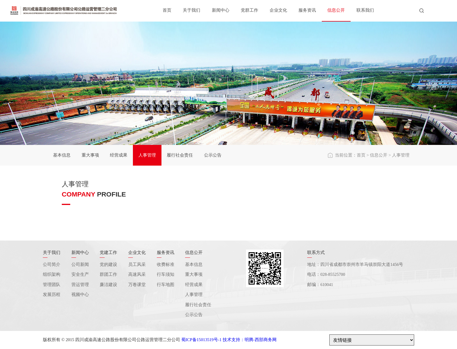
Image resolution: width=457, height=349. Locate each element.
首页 (167, 10)
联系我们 (365, 10)
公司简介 (51, 264)
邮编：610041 (320, 284)
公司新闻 (80, 264)
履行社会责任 (180, 155)
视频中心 (80, 294)
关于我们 (191, 10)
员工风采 (137, 264)
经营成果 (118, 155)
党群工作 (249, 10)
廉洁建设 (108, 284)
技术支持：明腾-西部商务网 (250, 339)
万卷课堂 (137, 284)
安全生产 (80, 274)
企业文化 (278, 10)
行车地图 (165, 284)
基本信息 (62, 155)
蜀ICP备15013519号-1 (201, 339)
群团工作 (108, 274)
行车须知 (165, 274)
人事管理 (147, 155)
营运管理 (80, 284)
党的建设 (108, 264)
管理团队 (51, 284)
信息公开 (336, 10)
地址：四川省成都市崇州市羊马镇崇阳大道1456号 (355, 264)
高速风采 (137, 274)
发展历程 (51, 294)
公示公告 (213, 155)
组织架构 (51, 274)
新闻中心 (220, 10)
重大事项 (90, 155)
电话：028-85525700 (326, 274)
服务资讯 (307, 10)
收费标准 (165, 264)
